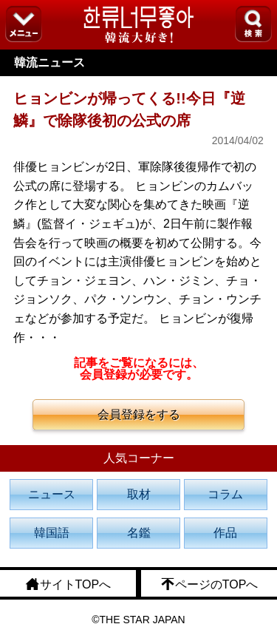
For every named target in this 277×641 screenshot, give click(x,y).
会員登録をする (139, 414)
